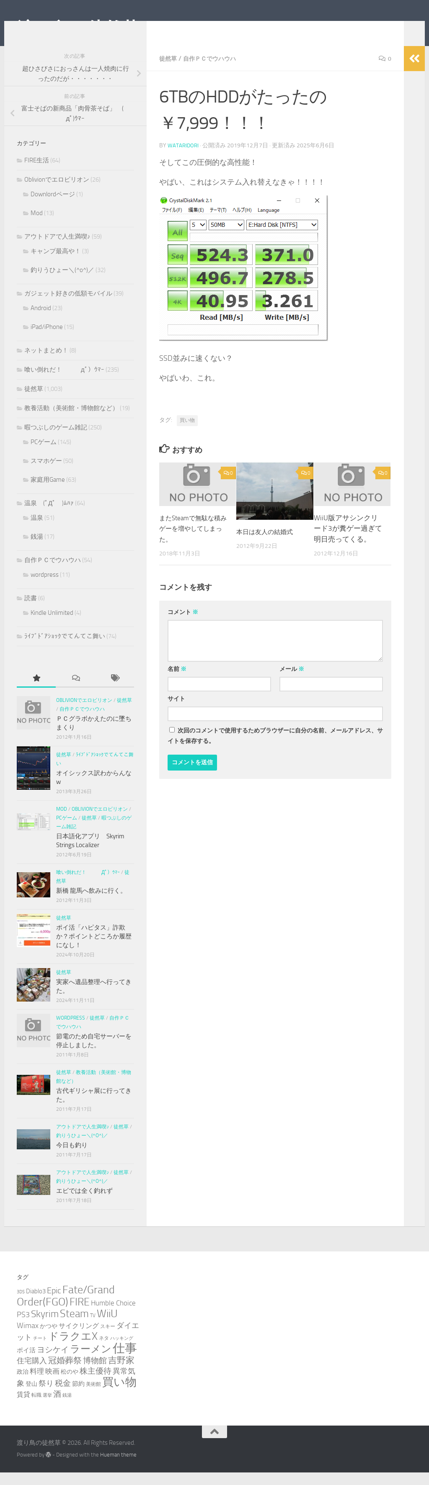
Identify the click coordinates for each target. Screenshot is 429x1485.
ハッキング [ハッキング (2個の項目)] (121, 1351)
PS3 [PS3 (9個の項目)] (23, 1327)
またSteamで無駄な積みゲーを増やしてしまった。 (191, 541)
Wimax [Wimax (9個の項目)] (28, 1338)
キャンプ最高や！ (56, 263)
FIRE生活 (36, 173)
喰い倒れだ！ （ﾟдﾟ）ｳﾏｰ (64, 382)
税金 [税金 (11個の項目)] (63, 1395)
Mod (37, 225)
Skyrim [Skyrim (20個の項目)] (45, 1326)
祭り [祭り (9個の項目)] (46, 1395)
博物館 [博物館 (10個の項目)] (95, 1373)
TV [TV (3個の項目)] (93, 1328)
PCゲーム (44, 454)
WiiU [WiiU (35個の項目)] (107, 1326)
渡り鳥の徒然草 (78, 28)
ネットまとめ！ (46, 363)
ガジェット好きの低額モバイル (68, 306)
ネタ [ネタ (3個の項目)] (104, 1350)
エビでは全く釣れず (84, 1203)
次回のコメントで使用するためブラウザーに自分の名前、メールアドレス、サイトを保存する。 (275, 748)
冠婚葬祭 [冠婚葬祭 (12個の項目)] (65, 1373)
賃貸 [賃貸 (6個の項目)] (23, 1407)
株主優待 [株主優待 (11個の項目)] (95, 1383)
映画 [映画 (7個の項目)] (52, 1384)
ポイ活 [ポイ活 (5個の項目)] (26, 1363)
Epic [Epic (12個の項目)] (54, 1303)
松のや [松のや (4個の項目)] (69, 1384)
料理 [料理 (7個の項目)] (37, 1384)
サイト (176, 711)
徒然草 (169, 71)
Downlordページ (53, 207)
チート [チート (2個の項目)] (40, 1351)
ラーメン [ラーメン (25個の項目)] (90, 1361)
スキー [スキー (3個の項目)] (107, 1339)
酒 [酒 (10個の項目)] (57, 1406)
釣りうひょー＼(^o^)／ (62, 282)
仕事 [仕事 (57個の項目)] (125, 1361)
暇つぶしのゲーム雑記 (55, 440)
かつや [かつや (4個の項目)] (48, 1338)
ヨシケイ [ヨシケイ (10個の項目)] (53, 1362)
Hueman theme (118, 1467)
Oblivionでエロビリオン (56, 192)
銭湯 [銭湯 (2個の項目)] (67, 1407)
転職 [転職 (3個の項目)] (36, 1407)
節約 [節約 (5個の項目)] (78, 1396)
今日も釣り (72, 1157)
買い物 (187, 433)
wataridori (184, 158)
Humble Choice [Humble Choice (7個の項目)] (113, 1315)
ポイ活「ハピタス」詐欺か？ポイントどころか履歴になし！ (94, 948)
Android (41, 320)
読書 (30, 610)
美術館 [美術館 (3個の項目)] (93, 1396)
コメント (183, 624)
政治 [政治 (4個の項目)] (22, 1384)
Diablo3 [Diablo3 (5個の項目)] (36, 1304)
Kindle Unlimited (52, 625)
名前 (177, 681)
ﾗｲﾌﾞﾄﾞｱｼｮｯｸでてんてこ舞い (64, 649)
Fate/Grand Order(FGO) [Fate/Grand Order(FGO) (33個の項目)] (66, 1308)
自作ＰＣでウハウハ (216, 71)
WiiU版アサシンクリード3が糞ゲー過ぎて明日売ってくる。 (348, 541)
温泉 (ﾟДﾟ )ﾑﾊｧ (49, 515)
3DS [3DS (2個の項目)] (21, 1304)
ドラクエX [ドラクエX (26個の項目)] (73, 1349)
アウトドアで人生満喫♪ (57, 249)
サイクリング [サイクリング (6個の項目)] (79, 1338)
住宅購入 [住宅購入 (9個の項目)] (32, 1373)
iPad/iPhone (47, 339)
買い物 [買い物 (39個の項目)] (119, 1394)
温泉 (37, 530)
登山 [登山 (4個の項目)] (31, 1396)
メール (291, 681)
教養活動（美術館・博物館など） (71, 420)
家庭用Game (48, 492)
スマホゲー (46, 473)
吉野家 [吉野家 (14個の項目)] (121, 1373)
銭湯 (37, 549)
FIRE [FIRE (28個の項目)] (80, 1314)
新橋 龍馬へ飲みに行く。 (91, 903)
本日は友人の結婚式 (268, 544)
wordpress (45, 587)
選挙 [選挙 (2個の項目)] (47, 1407)
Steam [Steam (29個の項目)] (74, 1326)
